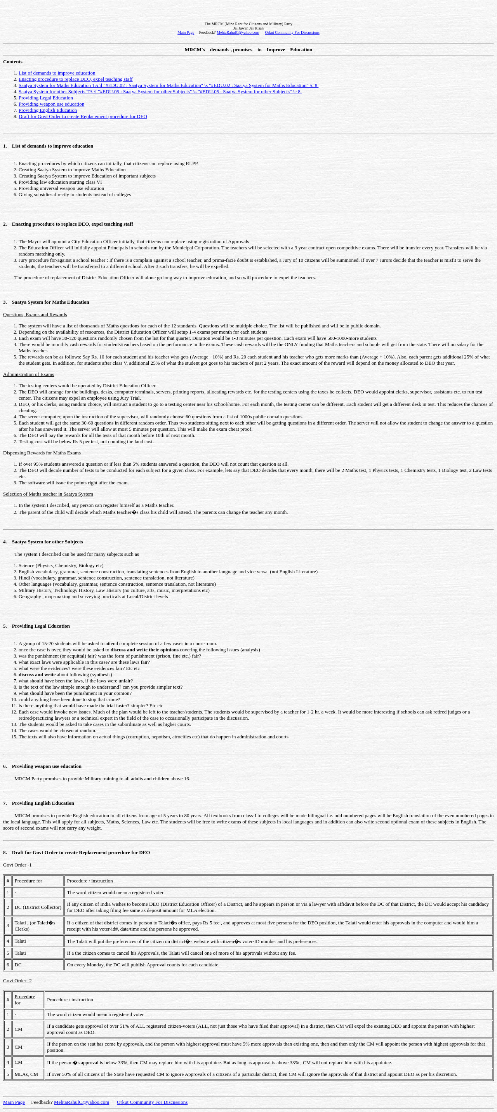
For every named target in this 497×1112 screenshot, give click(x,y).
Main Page (185, 32)
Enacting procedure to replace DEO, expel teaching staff (76, 79)
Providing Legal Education (46, 98)
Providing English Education (48, 110)
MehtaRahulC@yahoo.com (238, 32)
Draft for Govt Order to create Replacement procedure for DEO (83, 116)
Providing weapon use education (51, 104)
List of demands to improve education (57, 73)
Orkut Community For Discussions (292, 32)
